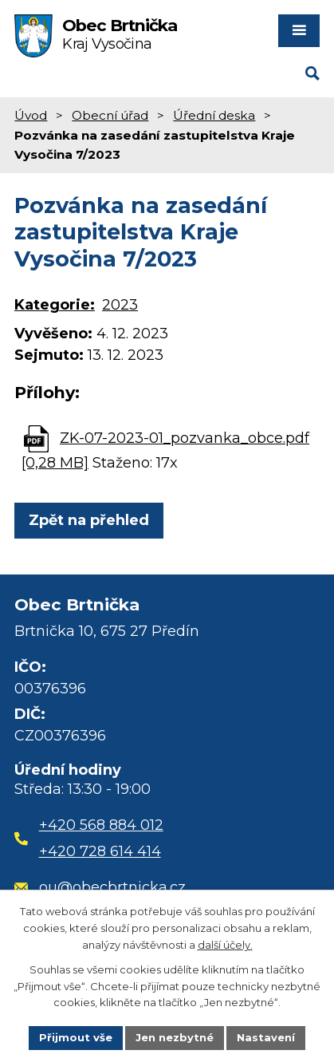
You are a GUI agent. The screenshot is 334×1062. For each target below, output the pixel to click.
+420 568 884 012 (101, 825)
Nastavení (266, 1037)
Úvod (30, 115)
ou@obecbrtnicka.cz (100, 887)
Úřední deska (214, 115)
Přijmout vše (75, 1037)
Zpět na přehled (89, 520)
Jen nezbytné (175, 1037)
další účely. (225, 944)
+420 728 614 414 (100, 851)
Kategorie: (54, 305)
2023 (120, 305)
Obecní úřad (110, 115)
